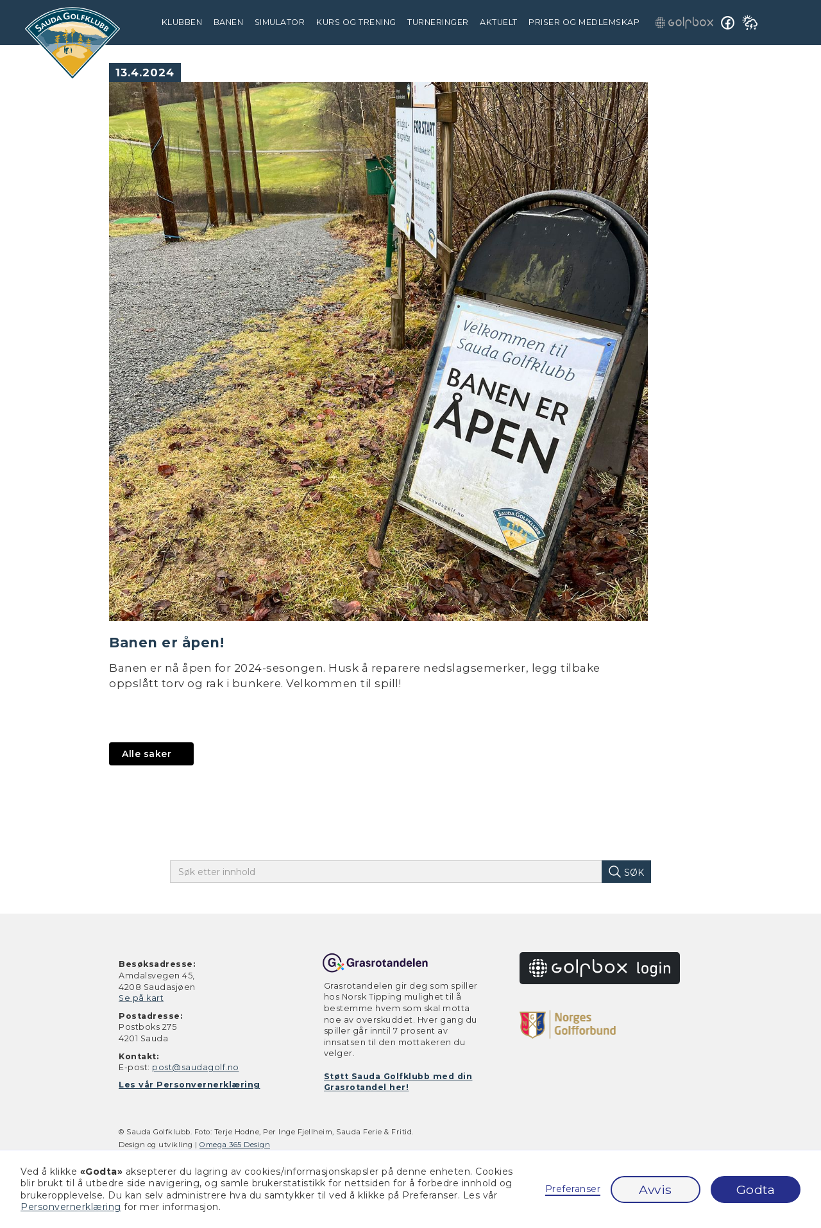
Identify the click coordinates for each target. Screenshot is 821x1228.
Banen (229, 22)
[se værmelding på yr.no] (750, 22)
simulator (280, 22)
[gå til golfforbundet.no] (568, 1024)
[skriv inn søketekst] (395, 871)
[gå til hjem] (72, 43)
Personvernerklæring (71, 1207)
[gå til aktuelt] (151, 753)
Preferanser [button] (573, 1189)
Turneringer (438, 22)
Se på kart (141, 998)
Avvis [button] (655, 1189)
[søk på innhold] (626, 871)
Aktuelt (499, 22)
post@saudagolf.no (195, 1067)
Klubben (182, 22)
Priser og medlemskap (584, 22)
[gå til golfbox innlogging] (684, 22)
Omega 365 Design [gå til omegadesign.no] (234, 1144)
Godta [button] (755, 1189)
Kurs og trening (356, 22)
